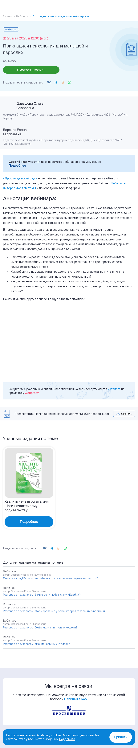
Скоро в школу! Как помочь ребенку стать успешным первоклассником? (50, 578)
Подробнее (17, 165)
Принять (120, 737)
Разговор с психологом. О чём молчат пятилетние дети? (40, 627)
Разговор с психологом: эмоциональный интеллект (36, 644)
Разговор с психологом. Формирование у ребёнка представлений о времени (54, 611)
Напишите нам (75, 699)
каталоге (114, 389)
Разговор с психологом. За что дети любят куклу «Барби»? (42, 594)
